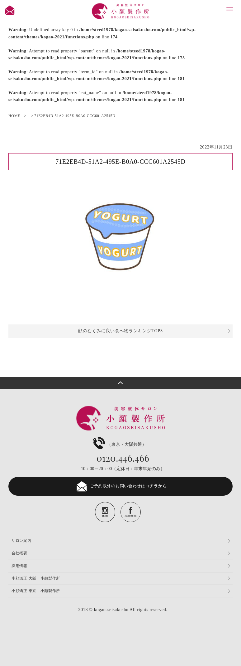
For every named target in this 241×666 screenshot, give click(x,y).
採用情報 (19, 566)
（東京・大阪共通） (118, 444)
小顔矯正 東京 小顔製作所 (36, 591)
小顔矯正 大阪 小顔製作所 (36, 578)
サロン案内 (21, 540)
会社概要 (19, 553)
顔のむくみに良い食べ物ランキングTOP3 (120, 330)
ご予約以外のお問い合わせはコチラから (120, 486)
